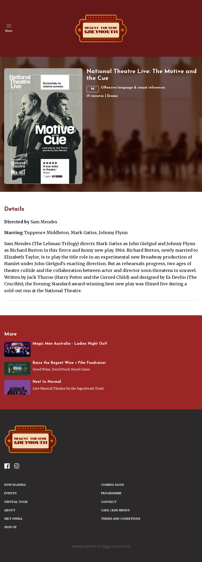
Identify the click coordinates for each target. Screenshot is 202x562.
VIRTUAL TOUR (16, 502)
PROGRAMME (111, 493)
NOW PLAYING (15, 485)
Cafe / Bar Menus (115, 510)
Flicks (106, 546)
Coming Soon (112, 485)
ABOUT (9, 510)
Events (10, 493)
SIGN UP (10, 527)
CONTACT (109, 502)
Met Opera (13, 518)
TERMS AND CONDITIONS (120, 518)
